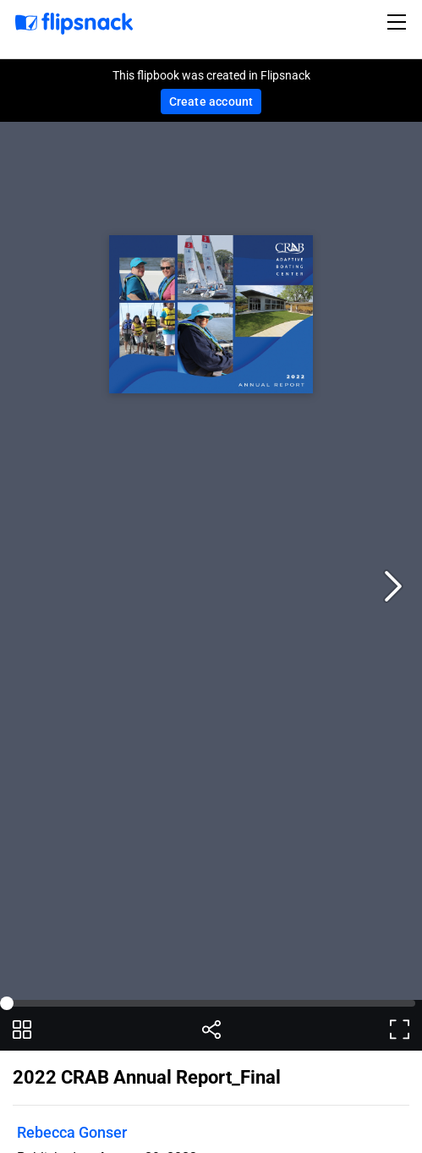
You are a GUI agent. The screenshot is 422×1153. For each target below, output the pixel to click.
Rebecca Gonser (72, 1132)
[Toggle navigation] (399, 22)
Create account (211, 101)
